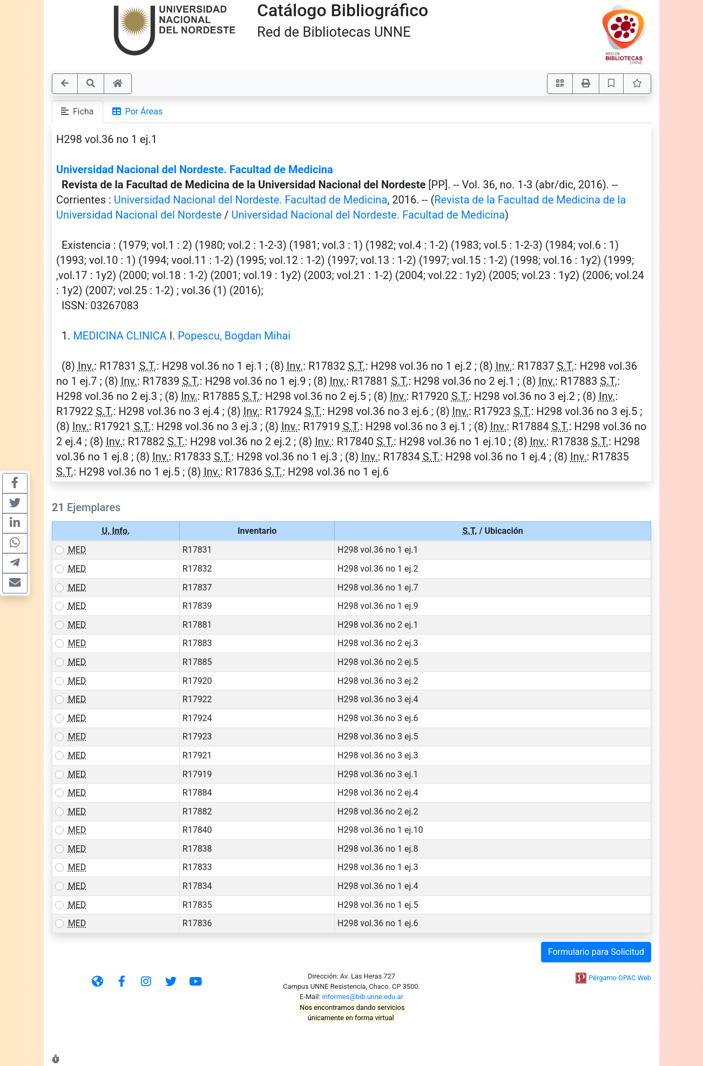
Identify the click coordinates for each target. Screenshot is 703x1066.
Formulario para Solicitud (596, 952)
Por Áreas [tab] (137, 111)
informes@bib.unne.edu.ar (362, 997)
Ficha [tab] (77, 111)
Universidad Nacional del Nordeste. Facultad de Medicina (194, 169)
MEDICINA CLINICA (119, 335)
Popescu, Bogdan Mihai (234, 335)
